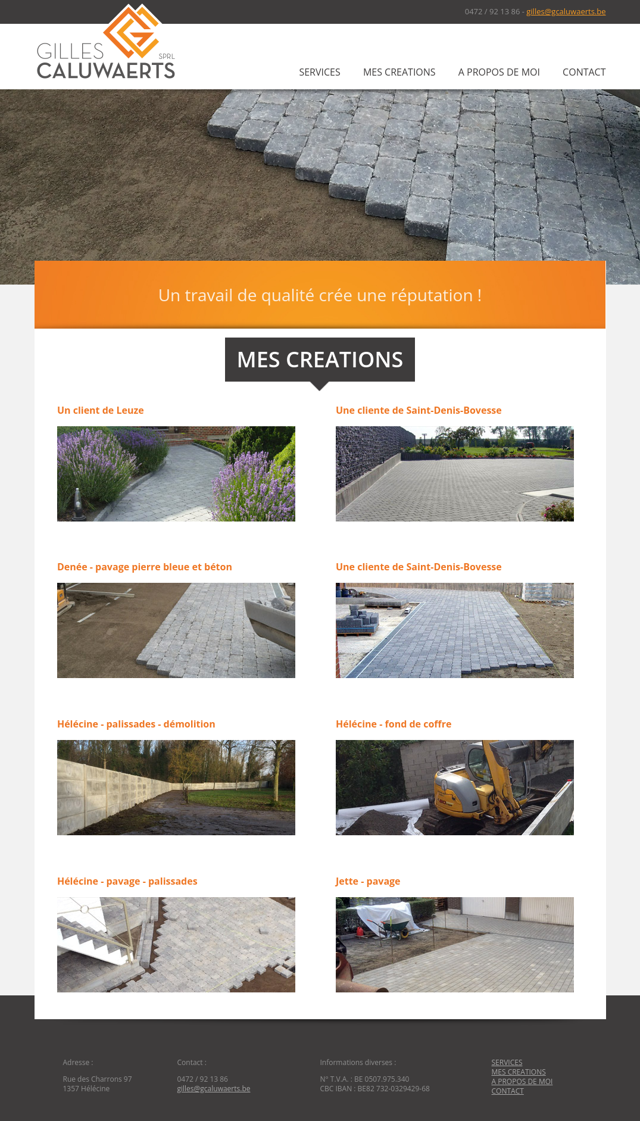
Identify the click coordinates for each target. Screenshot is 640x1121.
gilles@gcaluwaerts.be (565, 11)
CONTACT (584, 72)
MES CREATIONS (399, 72)
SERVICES (319, 72)
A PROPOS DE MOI (499, 72)
